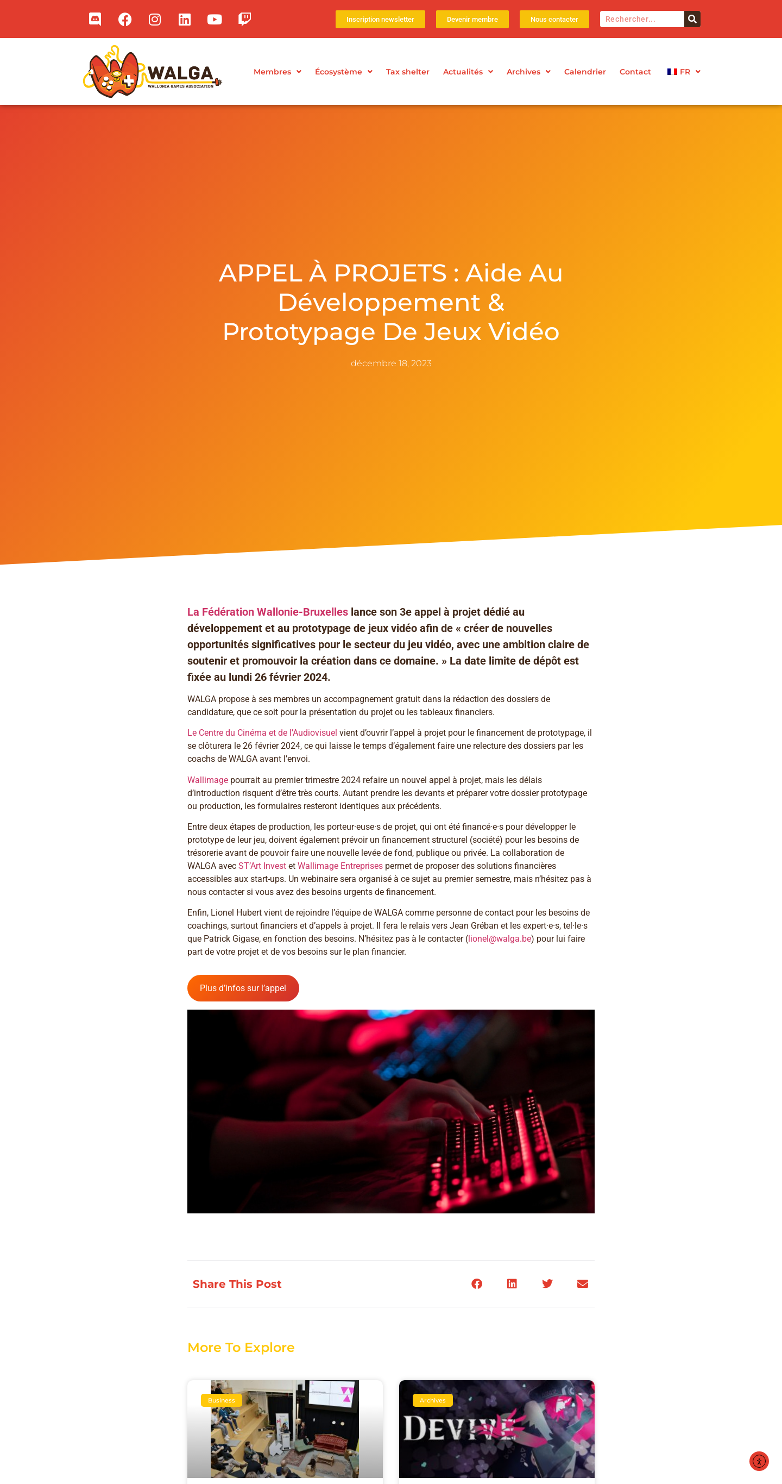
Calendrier (585, 72)
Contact (635, 72)
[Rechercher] (692, 19)
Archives (529, 71)
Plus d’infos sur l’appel (243, 1031)
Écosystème (344, 71)
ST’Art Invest (262, 909)
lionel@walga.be (499, 982)
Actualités (468, 71)
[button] (476, 1327)
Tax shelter (408, 72)
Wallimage (207, 823)
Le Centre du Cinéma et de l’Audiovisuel (262, 776)
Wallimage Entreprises (340, 909)
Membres (277, 71)
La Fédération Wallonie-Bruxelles (267, 654)
